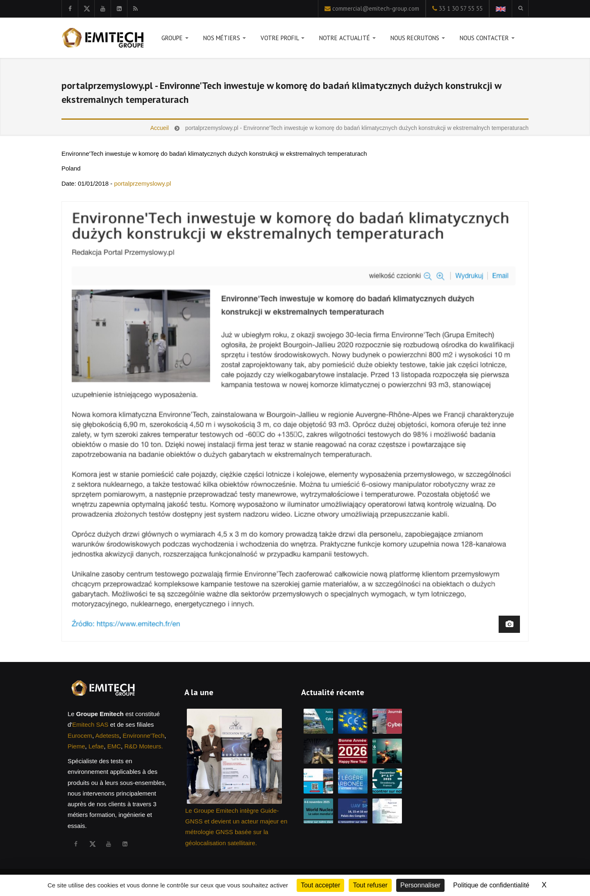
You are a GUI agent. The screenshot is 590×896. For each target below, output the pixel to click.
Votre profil (282, 39)
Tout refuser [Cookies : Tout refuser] (370, 885)
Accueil (159, 128)
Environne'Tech (143, 735)
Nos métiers (224, 39)
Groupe (174, 39)
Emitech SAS (90, 724)
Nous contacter (487, 39)
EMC (114, 746)
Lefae (96, 746)
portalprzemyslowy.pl (142, 183)
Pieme (76, 746)
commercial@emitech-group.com (375, 8)
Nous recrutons (417, 39)
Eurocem (80, 735)
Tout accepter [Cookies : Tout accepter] (320, 885)
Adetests (107, 735)
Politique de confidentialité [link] (491, 885)
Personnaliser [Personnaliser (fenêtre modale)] (420, 885)
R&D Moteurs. (143, 746)
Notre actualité (347, 39)
